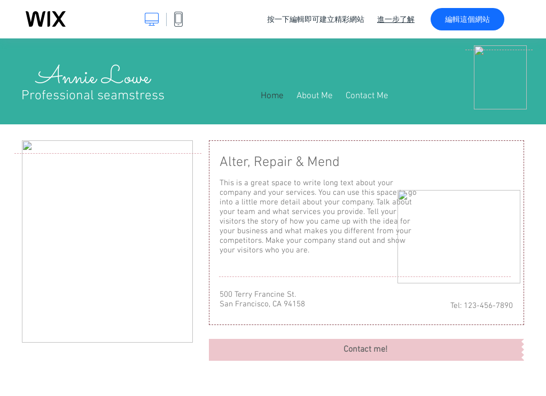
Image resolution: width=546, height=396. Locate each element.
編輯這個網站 (467, 19)
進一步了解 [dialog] (396, 19)
